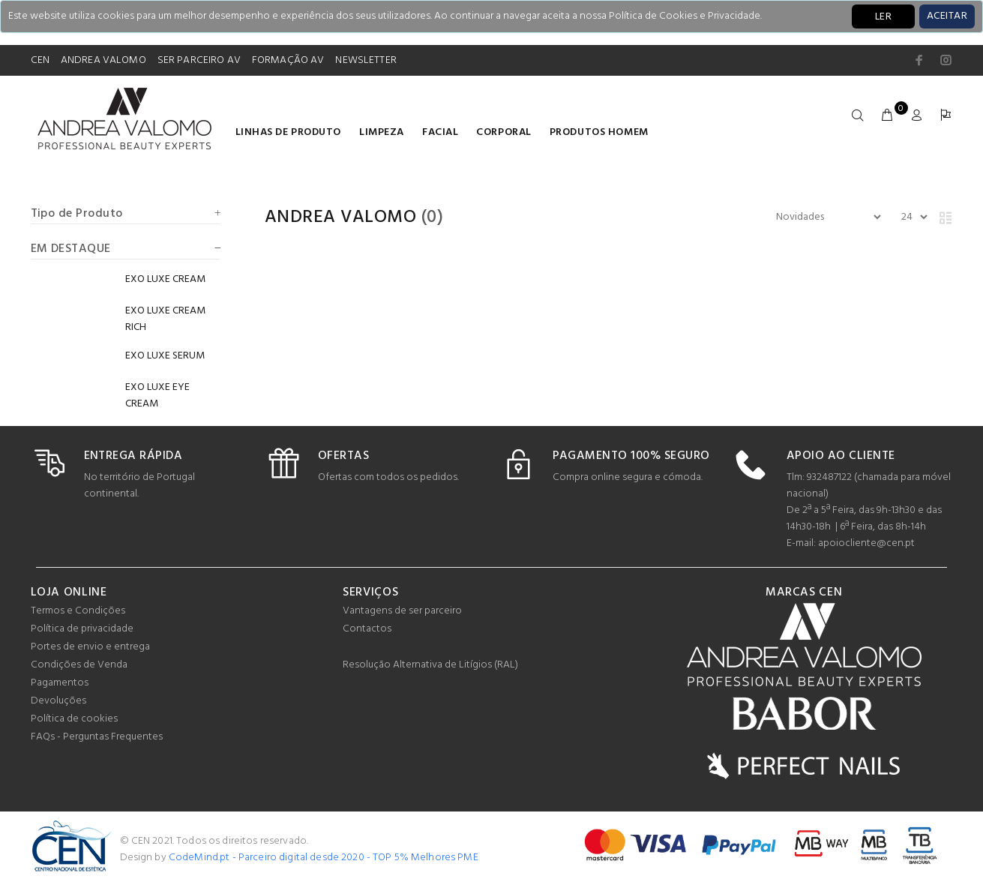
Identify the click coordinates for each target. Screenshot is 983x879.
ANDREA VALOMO (103, 60)
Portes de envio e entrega (90, 647)
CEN (40, 60)
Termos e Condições (78, 611)
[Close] (947, 16)
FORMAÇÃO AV (288, 60)
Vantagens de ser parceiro (402, 611)
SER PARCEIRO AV (199, 60)
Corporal (503, 132)
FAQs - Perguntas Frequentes (97, 737)
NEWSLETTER (365, 60)
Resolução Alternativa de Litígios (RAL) (430, 665)
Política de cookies (74, 719)
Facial (440, 132)
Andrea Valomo (340, 217)
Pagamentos (59, 683)
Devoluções (58, 701)
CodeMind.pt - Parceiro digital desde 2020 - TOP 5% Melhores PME (323, 857)
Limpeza (381, 132)
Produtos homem (599, 132)
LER (883, 17)
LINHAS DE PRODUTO (288, 132)
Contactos (367, 629)
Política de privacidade (82, 629)
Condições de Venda (79, 665)
